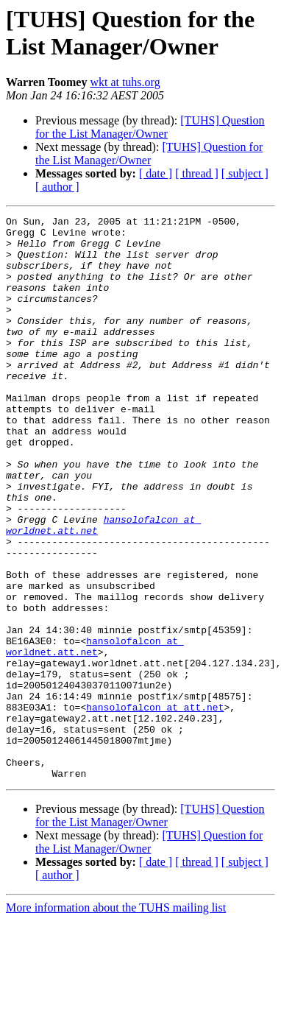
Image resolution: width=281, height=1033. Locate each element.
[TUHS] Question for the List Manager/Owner (150, 127)
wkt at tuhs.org (125, 82)
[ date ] (155, 173)
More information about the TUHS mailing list (116, 1020)
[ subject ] (244, 173)
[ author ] (57, 186)
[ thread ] (196, 173)
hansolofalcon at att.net (155, 806)
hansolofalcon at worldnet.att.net (95, 733)
